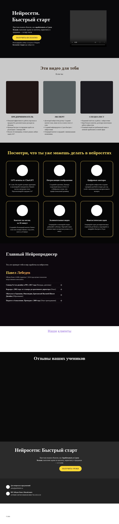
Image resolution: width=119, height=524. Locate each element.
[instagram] (108, 511)
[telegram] (112, 511)
